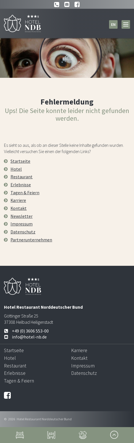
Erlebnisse (20, 184)
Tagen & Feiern (24, 192)
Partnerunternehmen (31, 240)
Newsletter (21, 216)
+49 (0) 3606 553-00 (26, 331)
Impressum (21, 224)
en (113, 24)
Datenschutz (22, 232)
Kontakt (18, 208)
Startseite (20, 161)
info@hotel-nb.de (25, 337)
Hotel (16, 169)
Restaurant (21, 176)
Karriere (18, 200)
